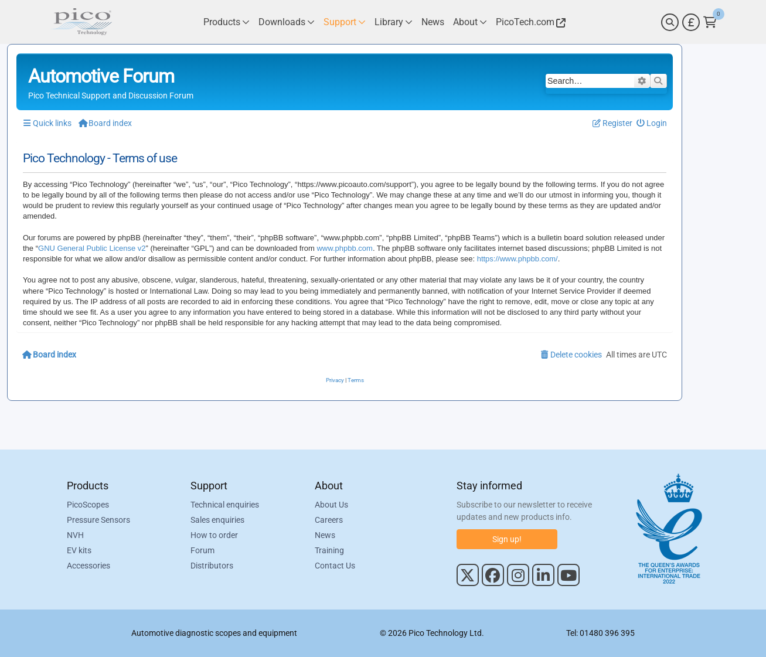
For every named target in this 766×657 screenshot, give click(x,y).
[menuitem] (652, 123)
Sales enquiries (217, 520)
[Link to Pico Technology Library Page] (394, 22)
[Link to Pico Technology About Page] (470, 22)
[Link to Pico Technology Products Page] (226, 22)
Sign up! (507, 539)
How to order (214, 535)
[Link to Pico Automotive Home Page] (81, 22)
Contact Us (335, 565)
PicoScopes (88, 504)
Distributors (211, 565)
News (325, 535)
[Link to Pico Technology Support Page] (345, 22)
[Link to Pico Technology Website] (529, 22)
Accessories (88, 565)
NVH (75, 535)
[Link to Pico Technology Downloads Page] (286, 22)
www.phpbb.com (344, 248)
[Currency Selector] (691, 22)
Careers (329, 520)
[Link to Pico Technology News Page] (432, 22)
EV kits (79, 550)
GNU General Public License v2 (92, 248)
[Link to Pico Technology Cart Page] (710, 22)
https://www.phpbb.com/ (517, 258)
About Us (331, 504)
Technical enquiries (224, 504)
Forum (202, 550)
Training (329, 550)
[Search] (670, 22)
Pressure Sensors (98, 520)
